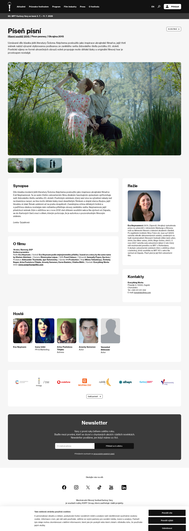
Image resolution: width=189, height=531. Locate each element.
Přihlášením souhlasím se (94, 454)
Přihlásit (172, 6)
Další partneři (93, 396)
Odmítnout (167, 514)
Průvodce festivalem (39, 6)
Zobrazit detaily (138, 526)
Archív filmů (172, 29)
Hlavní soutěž (15, 36)
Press (82, 6)
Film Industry (70, 6)
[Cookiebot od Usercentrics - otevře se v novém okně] (17, 526)
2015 (26, 36)
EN (152, 6)
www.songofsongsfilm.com (30, 265)
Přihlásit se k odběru (114, 446)
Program (56, 6)
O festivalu (94, 6)
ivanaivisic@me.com (142, 292)
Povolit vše (167, 499)
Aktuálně (21, 6)
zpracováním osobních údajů (103, 454)
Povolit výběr (167, 507)
